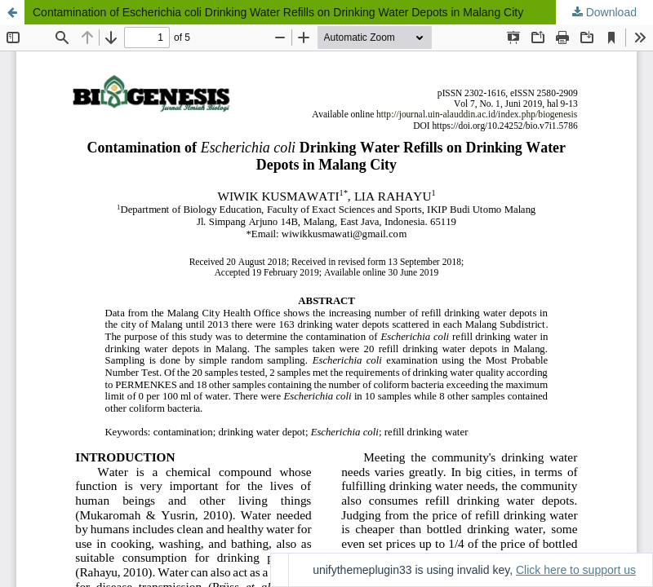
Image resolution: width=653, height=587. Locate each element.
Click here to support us (576, 569)
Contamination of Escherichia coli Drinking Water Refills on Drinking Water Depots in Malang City (278, 12)
